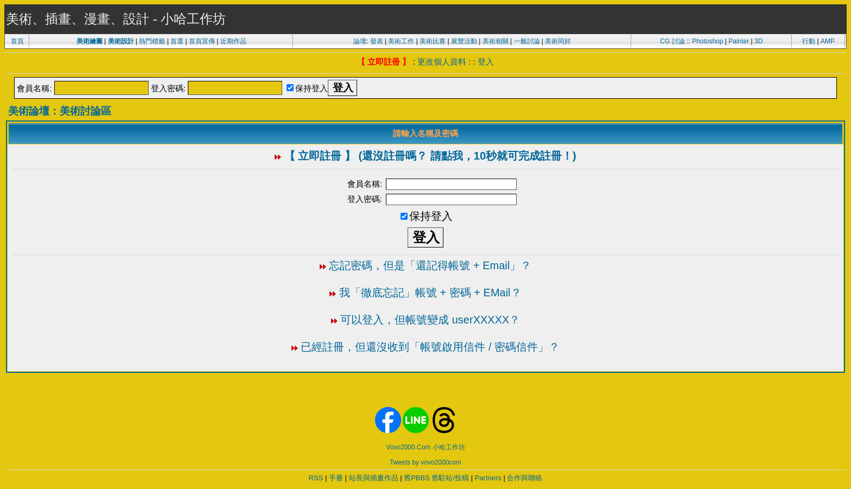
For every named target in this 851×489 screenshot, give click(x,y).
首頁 (17, 41)
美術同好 (558, 41)
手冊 (336, 478)
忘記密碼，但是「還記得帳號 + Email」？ (430, 265)
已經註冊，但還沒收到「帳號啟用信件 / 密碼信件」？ (430, 347)
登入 (486, 61)
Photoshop (707, 41)
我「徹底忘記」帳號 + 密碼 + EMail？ (430, 293)
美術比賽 (433, 41)
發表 (376, 41)
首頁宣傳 (202, 41)
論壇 (359, 41)
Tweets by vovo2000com (425, 462)
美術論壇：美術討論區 (59, 111)
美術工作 (401, 41)
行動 (808, 41)
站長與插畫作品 (373, 478)
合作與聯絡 (524, 478)
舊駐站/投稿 (450, 478)
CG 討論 (672, 41)
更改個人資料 (441, 61)
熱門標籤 (152, 41)
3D (758, 41)
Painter (738, 41)
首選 (176, 41)
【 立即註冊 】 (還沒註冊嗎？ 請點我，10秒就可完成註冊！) (430, 156)
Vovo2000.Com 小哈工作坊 (425, 447)
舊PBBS (417, 478)
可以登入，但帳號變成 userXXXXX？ (430, 320)
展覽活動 (464, 41)
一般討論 (527, 41)
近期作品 (233, 41)
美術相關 (495, 41)
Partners (488, 478)
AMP (828, 41)
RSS (316, 478)
